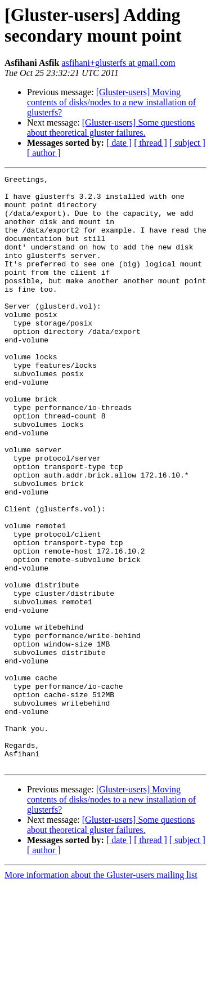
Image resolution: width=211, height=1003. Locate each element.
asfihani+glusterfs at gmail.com (118, 63)
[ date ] (119, 143)
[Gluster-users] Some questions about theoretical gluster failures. (111, 127)
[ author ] (44, 153)
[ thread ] (150, 143)
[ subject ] (187, 143)
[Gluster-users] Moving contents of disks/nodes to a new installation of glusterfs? (111, 102)
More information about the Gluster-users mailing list (101, 993)
